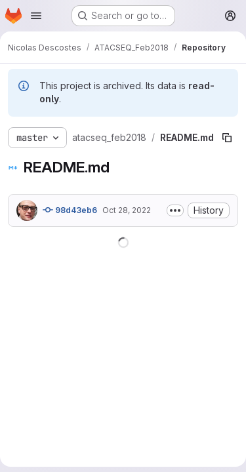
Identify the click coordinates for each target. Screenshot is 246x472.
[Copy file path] (226, 137)
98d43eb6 (70, 210)
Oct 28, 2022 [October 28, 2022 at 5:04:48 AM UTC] (126, 210)
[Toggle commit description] (175, 210)
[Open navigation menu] (36, 15)
